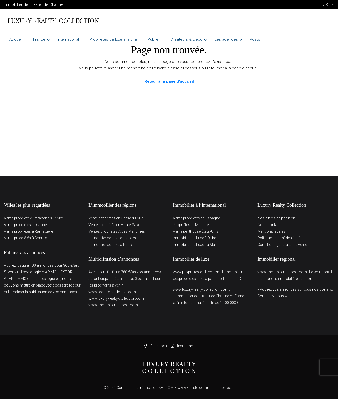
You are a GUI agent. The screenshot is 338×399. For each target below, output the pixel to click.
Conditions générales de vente (282, 244)
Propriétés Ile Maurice (191, 225)
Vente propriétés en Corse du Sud (115, 218)
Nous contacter (270, 225)
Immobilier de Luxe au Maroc (197, 244)
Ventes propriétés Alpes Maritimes (116, 231)
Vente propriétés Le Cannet (26, 225)
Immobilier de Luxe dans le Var (113, 238)
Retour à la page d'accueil (169, 81)
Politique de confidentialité (278, 238)
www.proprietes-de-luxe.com (112, 292)
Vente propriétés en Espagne (196, 218)
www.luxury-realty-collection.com (116, 298)
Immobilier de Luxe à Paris (110, 244)
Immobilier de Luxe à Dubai (195, 238)
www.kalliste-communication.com (206, 388)
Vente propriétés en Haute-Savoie (115, 225)
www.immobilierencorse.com (113, 305)
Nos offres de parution (276, 218)
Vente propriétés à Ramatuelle (28, 231)
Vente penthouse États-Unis (195, 231)
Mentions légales (271, 231)
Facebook (156, 346)
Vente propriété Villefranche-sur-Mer (33, 218)
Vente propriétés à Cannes (25, 238)
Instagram (182, 346)
